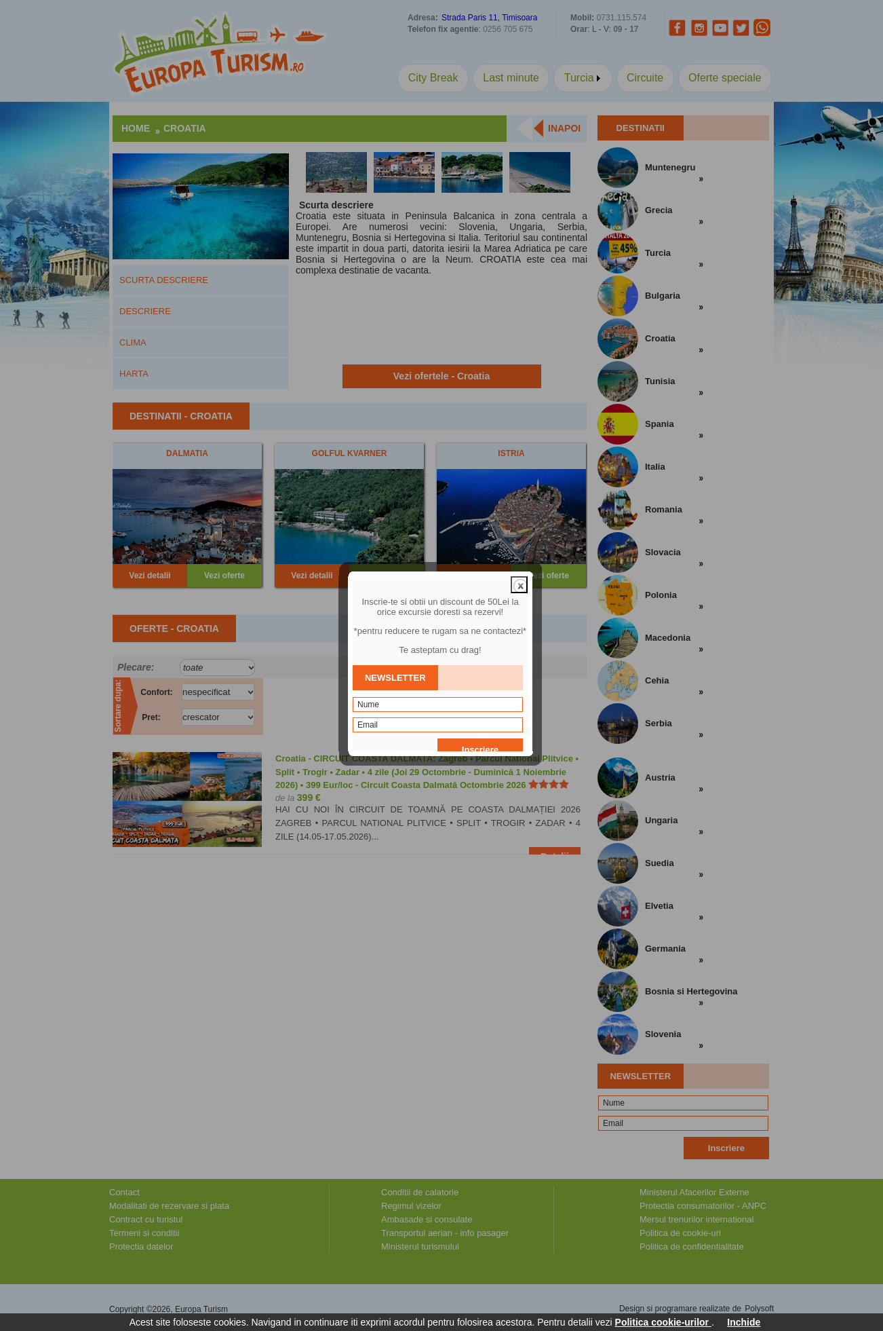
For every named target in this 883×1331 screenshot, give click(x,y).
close (520, 563)
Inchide (743, 1322)
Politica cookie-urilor (663, 1322)
